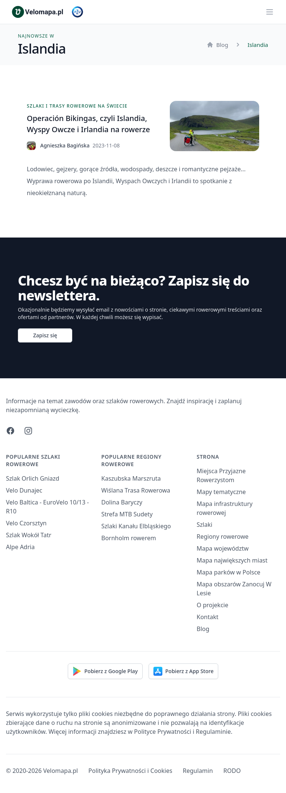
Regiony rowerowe (222, 536)
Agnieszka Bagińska (64, 145)
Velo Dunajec (24, 490)
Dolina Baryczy (121, 502)
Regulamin (198, 771)
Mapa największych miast (232, 560)
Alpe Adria (20, 547)
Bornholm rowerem (128, 538)
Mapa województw (223, 548)
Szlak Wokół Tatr (28, 535)
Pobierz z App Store (183, 671)
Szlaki (204, 524)
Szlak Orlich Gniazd (32, 478)
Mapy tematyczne (221, 492)
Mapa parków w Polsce (228, 572)
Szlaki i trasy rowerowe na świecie (77, 106)
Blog (217, 44)
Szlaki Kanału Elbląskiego (136, 526)
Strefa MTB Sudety (127, 514)
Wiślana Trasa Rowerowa (135, 490)
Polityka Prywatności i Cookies (130, 771)
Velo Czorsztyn (26, 523)
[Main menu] (269, 11)
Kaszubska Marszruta (131, 478)
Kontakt (208, 617)
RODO (232, 771)
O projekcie (212, 605)
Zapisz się (45, 335)
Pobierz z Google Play (105, 671)
